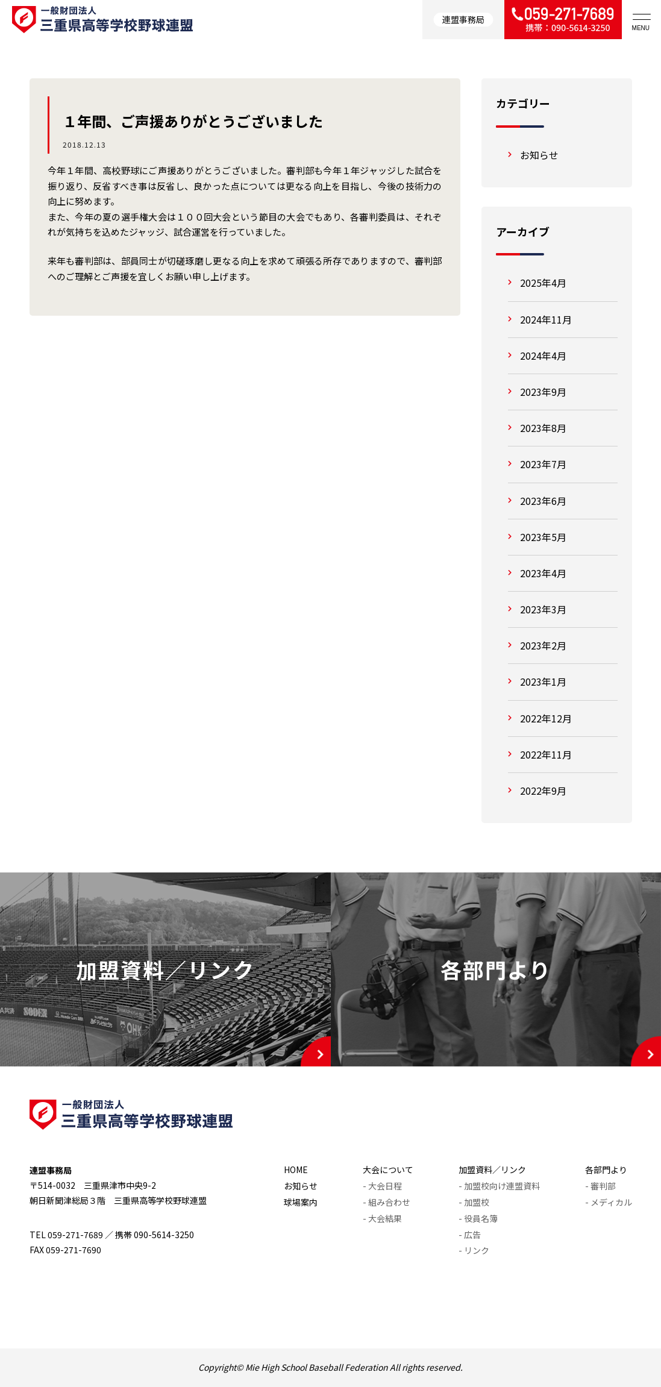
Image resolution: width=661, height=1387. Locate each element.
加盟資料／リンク (492, 1169)
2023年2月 (543, 645)
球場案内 (301, 1202)
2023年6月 (543, 500)
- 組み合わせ (386, 1202)
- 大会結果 (382, 1218)
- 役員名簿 (478, 1218)
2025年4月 (543, 282)
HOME (296, 1169)
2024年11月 (546, 319)
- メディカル (608, 1202)
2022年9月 (543, 790)
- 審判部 (600, 1186)
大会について (388, 1169)
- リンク (474, 1250)
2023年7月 (543, 464)
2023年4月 (543, 573)
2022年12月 (546, 718)
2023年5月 (543, 537)
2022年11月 (546, 754)
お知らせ (539, 155)
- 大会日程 (382, 1186)
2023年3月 (543, 609)
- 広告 (470, 1235)
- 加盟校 (474, 1202)
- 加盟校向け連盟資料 (499, 1186)
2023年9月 (543, 391)
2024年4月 (543, 355)
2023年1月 (543, 681)
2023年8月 (543, 428)
